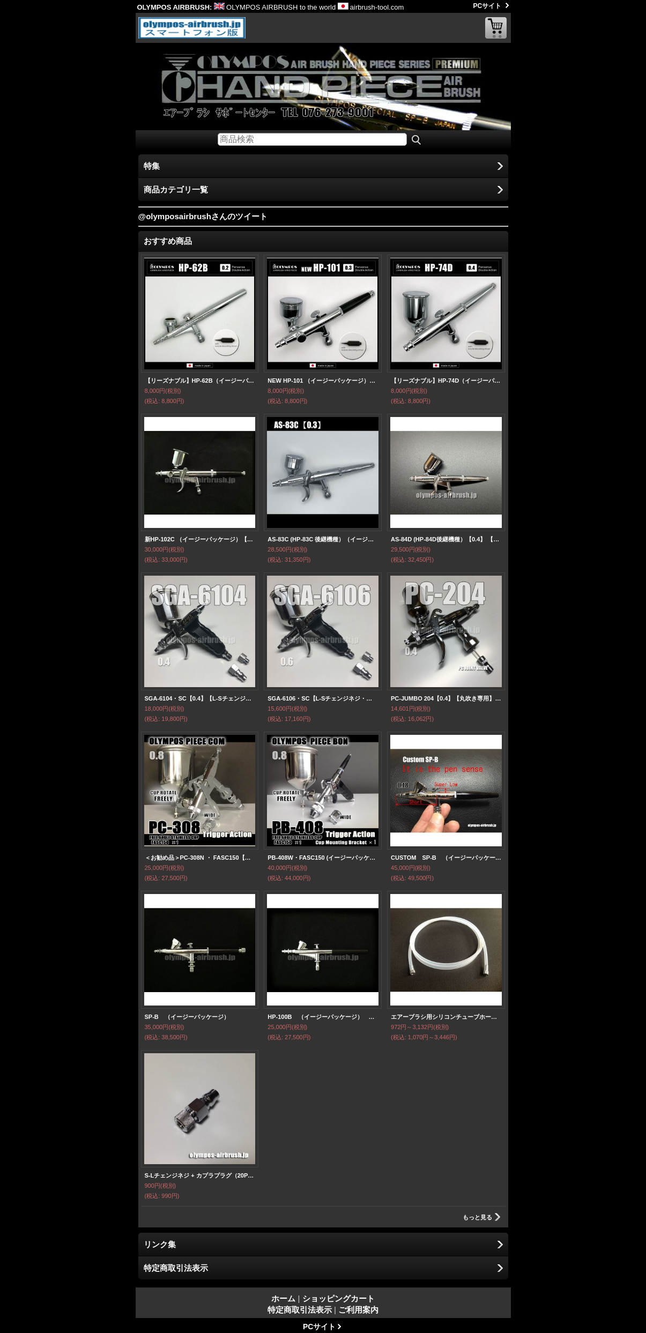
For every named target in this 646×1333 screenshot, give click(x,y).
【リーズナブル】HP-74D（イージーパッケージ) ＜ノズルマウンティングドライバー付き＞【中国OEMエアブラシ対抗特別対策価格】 (446, 380)
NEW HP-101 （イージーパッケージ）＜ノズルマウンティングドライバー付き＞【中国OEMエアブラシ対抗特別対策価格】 (323, 380)
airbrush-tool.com (371, 7)
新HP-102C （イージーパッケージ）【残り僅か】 (200, 539)
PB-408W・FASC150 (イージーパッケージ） (323, 857)
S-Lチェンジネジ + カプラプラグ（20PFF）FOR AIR (200, 1175)
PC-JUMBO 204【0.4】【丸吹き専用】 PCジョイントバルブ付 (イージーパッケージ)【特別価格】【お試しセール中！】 (446, 698)
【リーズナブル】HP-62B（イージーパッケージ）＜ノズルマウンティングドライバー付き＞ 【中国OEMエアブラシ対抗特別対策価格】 (200, 380)
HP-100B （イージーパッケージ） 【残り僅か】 (323, 1017)
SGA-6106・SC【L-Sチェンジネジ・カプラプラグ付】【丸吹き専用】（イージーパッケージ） (323, 698)
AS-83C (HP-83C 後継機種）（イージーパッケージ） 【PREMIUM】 (323, 539)
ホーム (283, 1298)
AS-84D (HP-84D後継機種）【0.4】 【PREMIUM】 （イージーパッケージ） (446, 539)
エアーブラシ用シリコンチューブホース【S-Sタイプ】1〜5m (446, 1017)
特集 (152, 165)
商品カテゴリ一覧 (176, 189)
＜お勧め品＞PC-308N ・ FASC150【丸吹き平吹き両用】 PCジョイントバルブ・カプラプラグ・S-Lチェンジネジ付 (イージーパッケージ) (200, 857)
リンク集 (160, 1244)
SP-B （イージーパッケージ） (187, 1017)
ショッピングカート (496, 28)
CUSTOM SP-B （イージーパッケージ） (446, 857)
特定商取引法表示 (176, 1267)
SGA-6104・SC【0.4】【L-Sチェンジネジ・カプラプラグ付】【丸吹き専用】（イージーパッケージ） (200, 698)
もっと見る (477, 1217)
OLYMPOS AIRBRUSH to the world (275, 7)
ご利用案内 (358, 1309)
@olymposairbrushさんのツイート (203, 216)
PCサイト (487, 6)
